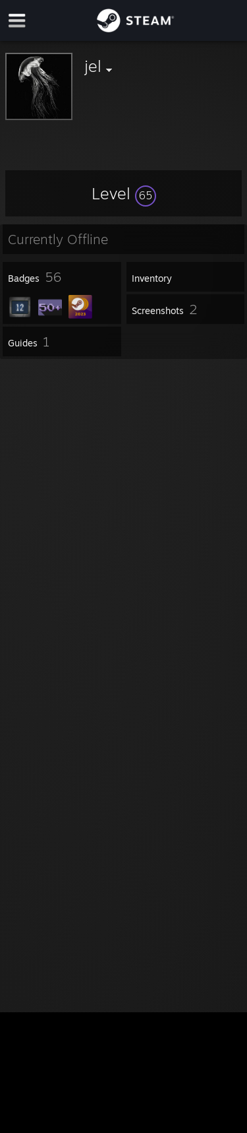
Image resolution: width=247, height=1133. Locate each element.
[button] (124, 193)
